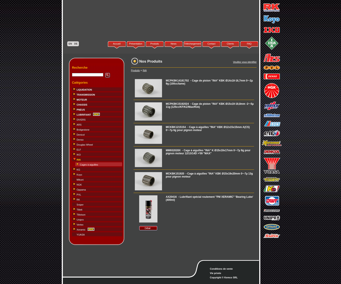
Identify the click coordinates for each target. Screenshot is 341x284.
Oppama (81, 189)
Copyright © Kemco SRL (224, 277)
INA (145, 70)
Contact (211, 43)
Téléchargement (192, 43)
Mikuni (80, 179)
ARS (79, 124)
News (174, 43)
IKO (79, 154)
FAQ (249, 43)
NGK (79, 184)
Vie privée (215, 273)
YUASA (81, 234)
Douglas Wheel (85, 144)
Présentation (135, 43)
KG (78, 169)
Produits (154, 43)
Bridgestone (83, 129)
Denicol (81, 134)
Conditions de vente (221, 268)
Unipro (80, 219)
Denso (80, 139)
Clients (230, 43)
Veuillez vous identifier (245, 62)
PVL (79, 194)
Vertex (80, 224)
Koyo (79, 174)
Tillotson (81, 214)
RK (78, 199)
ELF (79, 149)
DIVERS (81, 119)
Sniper (80, 204)
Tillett (79, 209)
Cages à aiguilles (89, 164)
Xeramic (81, 229)
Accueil (116, 43)
